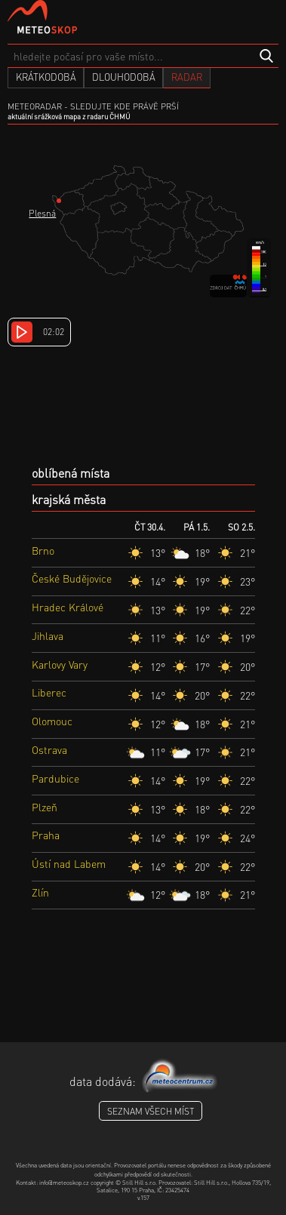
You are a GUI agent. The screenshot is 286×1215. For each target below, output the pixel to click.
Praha (46, 834)
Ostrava (49, 749)
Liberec (49, 692)
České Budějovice (72, 578)
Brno (43, 550)
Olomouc (52, 720)
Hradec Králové (67, 607)
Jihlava (47, 635)
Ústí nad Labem (69, 863)
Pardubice (55, 778)
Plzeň (44, 807)
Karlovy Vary (60, 664)
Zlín (40, 892)
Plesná (42, 213)
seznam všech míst (150, 1111)
